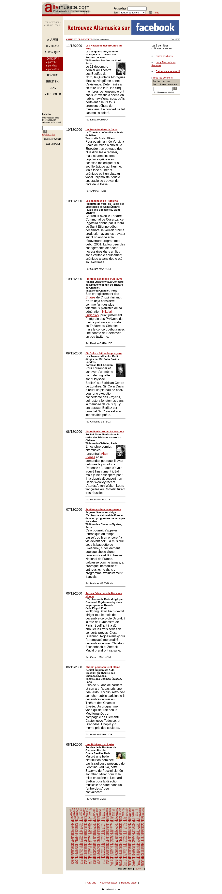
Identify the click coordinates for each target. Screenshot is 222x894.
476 (134, 865)
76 (81, 815)
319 (76, 846)
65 (120, 813)
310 (111, 843)
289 (94, 841)
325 (103, 846)
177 (125, 826)
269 (81, 839)
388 (81, 854)
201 (81, 830)
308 (103, 843)
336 (76, 848)
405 (81, 856)
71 (140, 813)
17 (113, 809)
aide (157, 12)
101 (90, 817)
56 (90, 813)
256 (98, 837)
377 (107, 852)
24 (136, 809)
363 (120, 850)
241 (107, 835)
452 (138, 861)
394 (107, 854)
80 (94, 815)
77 (84, 815)
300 (142, 841)
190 (107, 828)
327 (111, 846)
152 (90, 824)
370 (76, 852)
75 (77, 815)
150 (81, 824)
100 (85, 817)
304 (85, 843)
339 (90, 848)
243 (116, 835)
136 (94, 822)
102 (94, 817)
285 (76, 841)
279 (125, 839)
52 (77, 813)
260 (116, 837)
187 (94, 828)
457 (85, 863)
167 (81, 826)
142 (120, 822)
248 (138, 835)
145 (134, 822)
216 (72, 832)
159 (120, 824)
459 (94, 863)
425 (94, 859)
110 (129, 817)
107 (116, 817)
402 (142, 854)
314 (129, 843)
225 (111, 832)
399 (129, 854)
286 (81, 841)
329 (120, 846)
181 (142, 826)
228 (125, 832)
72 (143, 813)
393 (103, 854)
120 (98, 819)
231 (138, 832)
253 (85, 837)
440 (85, 861)
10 (90, 809)
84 (107, 815)
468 (134, 863)
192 (116, 828)
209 (116, 830)
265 (138, 837)
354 (81, 850)
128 (134, 819)
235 (81, 835)
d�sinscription (48, 134)
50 (70, 813)
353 (76, 850)
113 (142, 817)
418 (138, 856)
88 (120, 815)
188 (98, 828)
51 (74, 813)
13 (100, 809)
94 (140, 815)
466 (125, 863)
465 (120, 863)
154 (98, 824)
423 (85, 859)
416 (129, 856)
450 (129, 861)
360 (107, 850)
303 (81, 843)
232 (142, 832)
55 (87, 813)
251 (76, 837)
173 (107, 826)
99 (82, 817)
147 (142, 822)
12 (97, 809)
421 (76, 859)
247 (134, 835)
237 (90, 835)
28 (74, 811)
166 (76, 826)
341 (98, 848)
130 (142, 819)
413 (116, 856)
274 (103, 839)
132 (76, 822)
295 (120, 841)
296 (125, 841)
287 (85, 841)
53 (81, 813)
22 (130, 809)
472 (116, 865)
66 (123, 813)
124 (116, 819)
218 (81, 832)
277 (116, 839)
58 (97, 813)
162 (134, 824)
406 (85, 856)
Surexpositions (164, 56)
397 (120, 854)
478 (142, 865)
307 (98, 843)
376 (103, 852)
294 (116, 841)
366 (134, 850)
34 (94, 811)
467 (129, 863)
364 (125, 850)
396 (116, 854)
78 (87, 815)
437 (72, 861)
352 (72, 850)
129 (138, 819)
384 (138, 852)
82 (100, 815)
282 (138, 839)
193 (120, 828)
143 (125, 822)
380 (120, 852)
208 (111, 830)
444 (103, 861)
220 (90, 832)
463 (111, 863)
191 (111, 828)
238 (94, 835)
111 (134, 817)
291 (103, 841)
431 (120, 859)
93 (136, 815)
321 (85, 846)
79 (90, 815)
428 (107, 859)
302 (76, 843)
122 (107, 819)
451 (134, 861)
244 (120, 835)
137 (98, 822)
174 (111, 826)
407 (90, 856)
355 (85, 850)
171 (98, 826)
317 (142, 843)
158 (116, 824)
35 (97, 811)
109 (125, 817)
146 (138, 822)
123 (111, 819)
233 (72, 835)
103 (98, 817)
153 (94, 824)
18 (117, 809)
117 (85, 819)
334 (142, 846)
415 (125, 856)
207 (107, 830)
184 (81, 828)
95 (143, 815)
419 (142, 856)
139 (107, 822)
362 (116, 850)
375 (98, 852)
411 (107, 856)
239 (98, 835)
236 (85, 835)
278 (120, 839)
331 (129, 846)
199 (72, 830)
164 (142, 824)
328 (116, 846)
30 (81, 811)
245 (125, 835)
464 (116, 863)
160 (125, 824)
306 (94, 843)
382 (129, 852)
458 (90, 863)
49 (143, 811)
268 (76, 839)
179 (134, 826)
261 (120, 837)
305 (90, 843)
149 (76, 824)
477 (138, 865)
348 (129, 848)
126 (125, 819)
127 (129, 819)
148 (72, 824)
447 (116, 861)
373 (90, 852)
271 (90, 839)
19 (120, 809)
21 (127, 809)
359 (103, 850)
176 (120, 826)
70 (136, 813)
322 (90, 846)
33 (90, 811)
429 (111, 859)
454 (72, 863)
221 (94, 832)
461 (103, 863)
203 (90, 830)
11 (94, 809)
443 (98, 861)
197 (138, 828)
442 (94, 861)
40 (113, 811)
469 (138, 863)
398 (125, 854)
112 (138, 817)
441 (90, 861)
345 (116, 848)
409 (98, 856)
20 (123, 809)
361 (111, 850)
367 (138, 850)
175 (116, 826)
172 (103, 826)
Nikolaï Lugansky (98, 313)
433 (129, 859)
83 (103, 815)
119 (94, 819)
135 (90, 822)
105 (107, 817)
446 (111, 861)
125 (120, 819)
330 (125, 846)
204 (94, 830)
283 (142, 839)
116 (81, 819)
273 (98, 839)
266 (142, 837)
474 (125, 865)
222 (98, 832)
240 (103, 835)
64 (117, 813)
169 (90, 826)
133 (81, 822)
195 (129, 828)
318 (72, 846)
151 (85, 824)
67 (127, 813)
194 (125, 828)
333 (138, 846)
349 (134, 848)
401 (138, 854)
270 (85, 839)
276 (111, 839)
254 (90, 837)
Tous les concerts (163, 77)
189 (103, 828)
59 (100, 813)
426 (98, 859)
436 (142, 859)
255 (94, 837)
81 (97, 815)
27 (70, 811)
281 (134, 839)
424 (90, 859)
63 (113, 813)
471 (111, 865)
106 (111, 817)
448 (120, 861)
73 (70, 815)
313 (125, 843)
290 (98, 841)
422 (81, 859)
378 (111, 852)
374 (94, 852)
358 (98, 850)
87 (117, 815)
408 (94, 856)
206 (103, 830)
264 (134, 837)
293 (111, 841)
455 (76, 863)
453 (142, 861)
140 (111, 822)
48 (140, 811)
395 (111, 854)
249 (142, 835)
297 (129, 841)
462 (107, 863)
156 (107, 824)
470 (142, 863)
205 (98, 830)
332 (134, 846)
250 (72, 837)
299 (138, 841)
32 (87, 811)
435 (138, 859)
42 (120, 811)
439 (81, 861)
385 (142, 852)
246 (129, 835)
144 (129, 822)
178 (129, 826)
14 (103, 809)
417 (134, 856)
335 (72, 848)
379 (116, 852)
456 (81, 863)
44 (127, 811)
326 (107, 846)
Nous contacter (109, 882)
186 (90, 828)
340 (94, 848)
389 (85, 854)
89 (123, 815)
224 (107, 832)
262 (125, 837)
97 (75, 817)
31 (84, 811)
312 (120, 843)
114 (72, 819)
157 (111, 824)
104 (103, 817)
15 (107, 809)
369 (72, 852)
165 (72, 826)
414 (120, 856)
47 (136, 811)
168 (85, 826)
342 (103, 848)
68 (130, 813)
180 (138, 826)
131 (72, 822)
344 (111, 848)
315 (134, 843)
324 (98, 846)
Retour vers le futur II (168, 71)
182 (72, 828)
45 (130, 811)
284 (72, 841)
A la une (91, 882)
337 (81, 848)
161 (129, 824)
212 (129, 830)
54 (84, 813)
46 (133, 811)
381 (125, 852)
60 (103, 813)
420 (72, 859)
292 (107, 841)
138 (103, 822)
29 (77, 811)
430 (116, 859)
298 (134, 841)
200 (76, 830)
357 (94, 850)
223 (103, 832)
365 (129, 850)
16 (110, 809)
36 (100, 811)
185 (85, 828)
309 (107, 843)
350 (138, 848)
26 (143, 809)
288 (90, 841)
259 (111, 837)
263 (129, 837)
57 (94, 813)
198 (142, 828)
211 (125, 830)
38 (107, 811)
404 (76, 856)
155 (103, 824)
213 (134, 830)
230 (134, 832)
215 (142, 830)
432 (125, 859)
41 (117, 811)
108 (120, 817)
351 (142, 848)
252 (81, 837)
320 (81, 846)
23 (133, 809)
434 (134, 859)
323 (94, 846)
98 (78, 817)
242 (111, 835)
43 (123, 811)
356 (90, 850)
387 (76, 854)
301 (72, 843)
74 (74, 815)
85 (110, 815)
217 (76, 832)
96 (72, 817)
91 (130, 815)
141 (116, 822)
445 (107, 861)
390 (90, 854)
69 (133, 813)
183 (76, 828)
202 (85, 830)
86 (113, 815)
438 (76, 861)
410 (103, 856)
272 (94, 839)
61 (107, 813)
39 (110, 811)
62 (110, 813)
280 (129, 839)
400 (134, 854)
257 (103, 837)
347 (125, 848)
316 (138, 843)
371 (81, 852)
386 (72, 854)
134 (85, 822)
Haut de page (129, 882)
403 (72, 856)
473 (120, 865)
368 (142, 850)
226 (116, 832)
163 (138, 824)
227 (120, 832)
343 (107, 848)
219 (85, 832)
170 (94, 826)
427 (103, 859)
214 (138, 830)
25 (140, 809)
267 (72, 839)
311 (116, 843)
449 (125, 861)
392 (98, 854)
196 (134, 828)
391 (94, 854)
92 (133, 815)
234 (76, 835)
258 (107, 837)
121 (103, 819)
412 (111, 856)
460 (98, 863)
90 (127, 815)
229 (129, 832)
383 (134, 852)
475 (129, 865)
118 (90, 819)
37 (103, 811)
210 (120, 830)
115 (76, 819)
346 (120, 848)
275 (107, 839)
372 (85, 852)
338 (85, 848)
